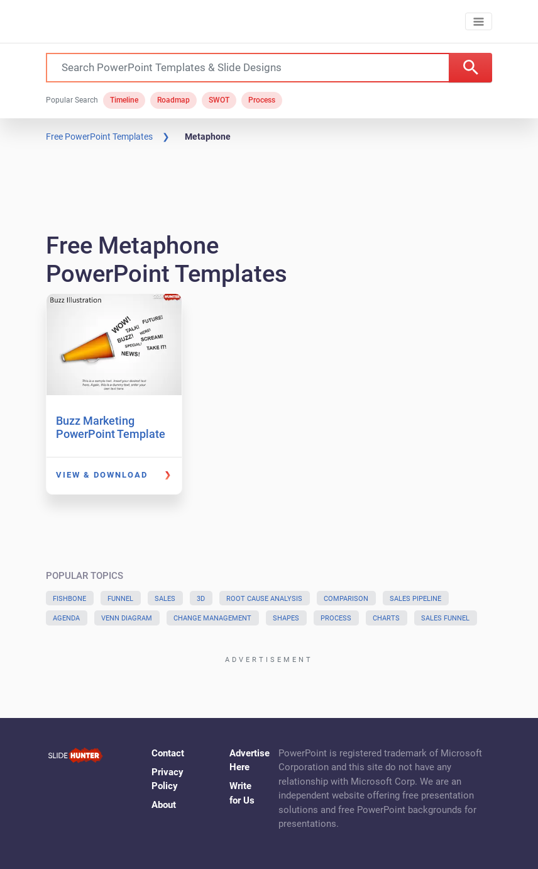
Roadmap (173, 100)
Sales (165, 599)
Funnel (120, 599)
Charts (386, 618)
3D (201, 599)
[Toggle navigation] (478, 22)
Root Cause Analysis (264, 599)
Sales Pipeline (415, 599)
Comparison (346, 599)
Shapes (286, 618)
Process (261, 100)
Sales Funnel (445, 618)
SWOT (219, 100)
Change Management (212, 618)
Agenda (66, 618)
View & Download (102, 474)
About (163, 804)
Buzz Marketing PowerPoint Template (110, 427)
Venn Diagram (126, 618)
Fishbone (69, 599)
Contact (167, 753)
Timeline (124, 100)
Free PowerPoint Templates (99, 137)
